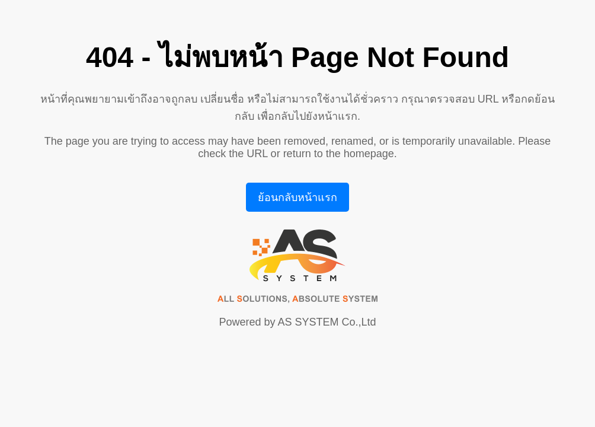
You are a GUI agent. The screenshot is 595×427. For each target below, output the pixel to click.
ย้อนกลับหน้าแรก (297, 197)
